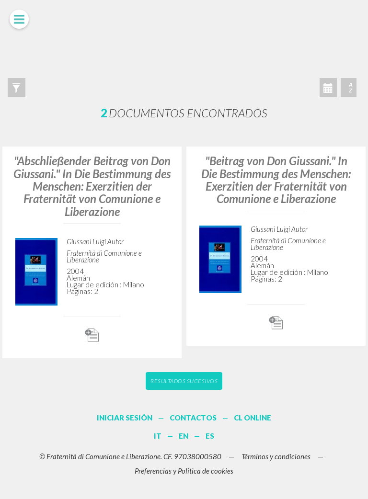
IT (157, 435)
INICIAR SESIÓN (124, 417)
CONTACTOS (193, 417)
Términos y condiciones (276, 456)
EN (183, 435)
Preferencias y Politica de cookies (184, 470)
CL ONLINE (252, 417)
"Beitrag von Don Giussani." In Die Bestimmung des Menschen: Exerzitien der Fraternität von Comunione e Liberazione (276, 179)
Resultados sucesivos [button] (184, 381)
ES (210, 435)
